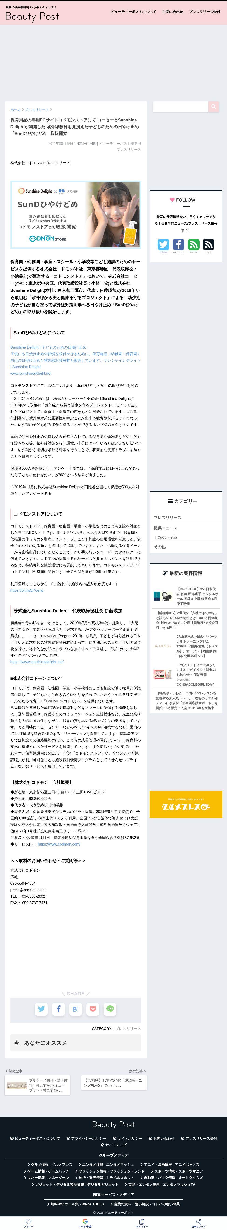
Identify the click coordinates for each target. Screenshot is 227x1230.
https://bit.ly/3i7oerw (26, 590)
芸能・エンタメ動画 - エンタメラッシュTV (161, 1184)
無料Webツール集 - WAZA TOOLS (77, 1204)
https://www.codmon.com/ (59, 844)
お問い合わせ (172, 12)
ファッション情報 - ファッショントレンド (112, 1171)
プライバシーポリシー (88, 1138)
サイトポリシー (130, 1138)
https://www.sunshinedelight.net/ (37, 662)
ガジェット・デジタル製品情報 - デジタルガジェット (77, 1184)
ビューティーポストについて (133, 12)
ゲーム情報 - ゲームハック (48, 1171)
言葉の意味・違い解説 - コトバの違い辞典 (147, 1204)
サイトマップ (115, 1145)
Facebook (178, 252)
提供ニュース (165, 528)
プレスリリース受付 (204, 12)
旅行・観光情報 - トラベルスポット (106, 1178)
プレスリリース (128, 1028)
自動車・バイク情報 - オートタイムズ (173, 1178)
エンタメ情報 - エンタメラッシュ (108, 1164)
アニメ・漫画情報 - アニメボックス (171, 1164)
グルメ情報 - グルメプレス (51, 1164)
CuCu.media (167, 537)
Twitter (164, 252)
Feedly (194, 252)
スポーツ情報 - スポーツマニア (178, 1171)
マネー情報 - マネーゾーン (48, 1178)
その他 (160, 547)
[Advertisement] (113, 61)
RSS (209, 252)
